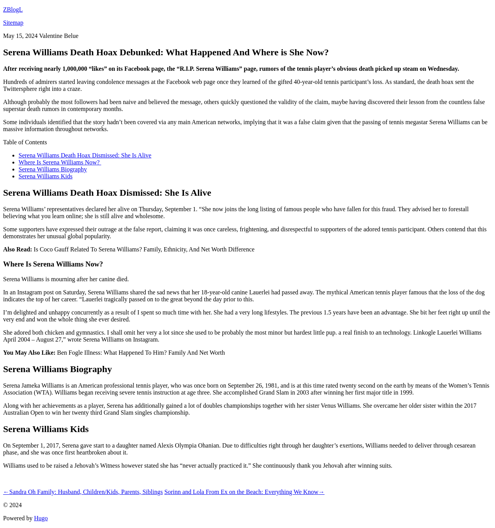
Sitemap (13, 22)
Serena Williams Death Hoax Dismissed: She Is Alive (85, 155)
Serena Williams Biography (53, 169)
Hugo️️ (41, 518)
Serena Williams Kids (45, 176)
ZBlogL (13, 9)
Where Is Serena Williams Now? (60, 162)
